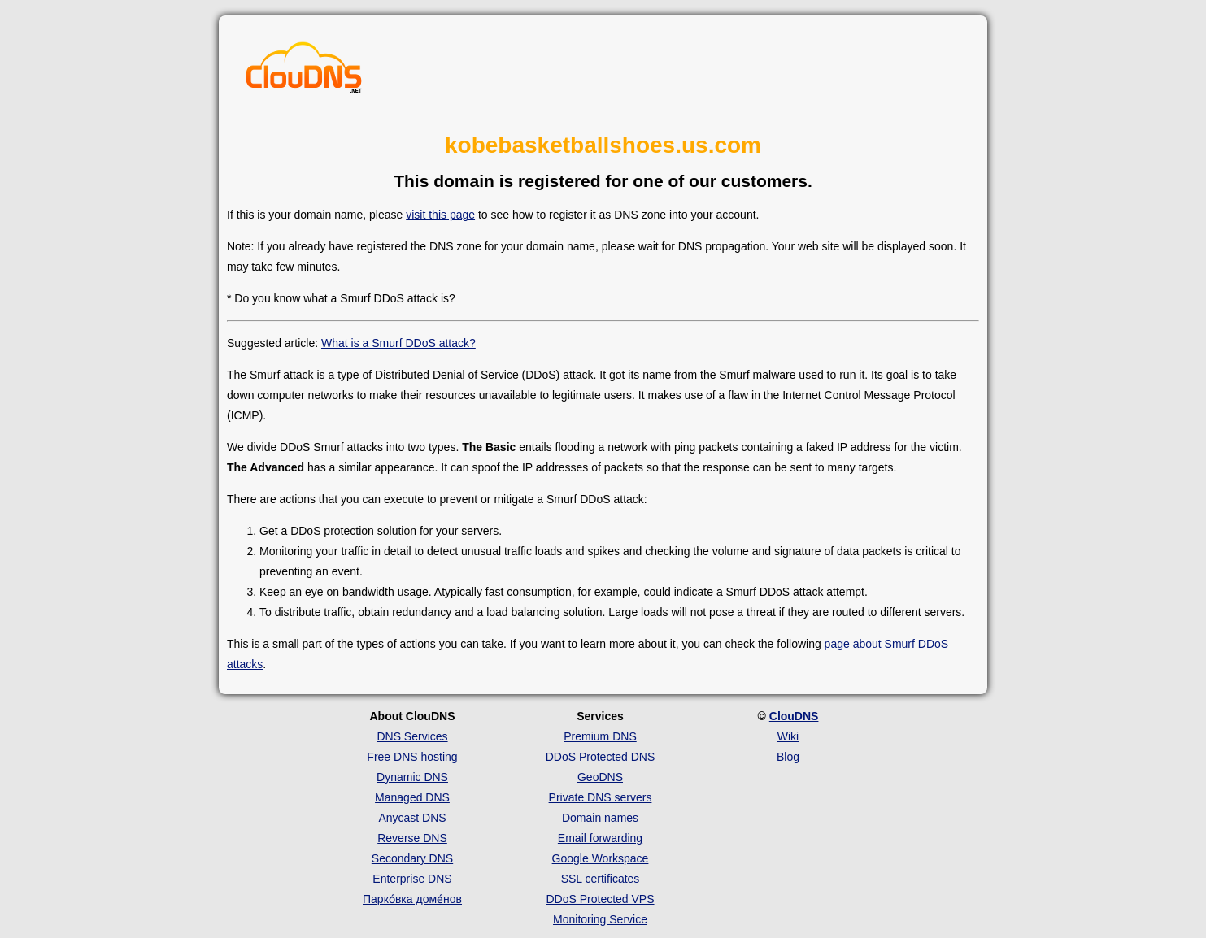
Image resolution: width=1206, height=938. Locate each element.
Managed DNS (412, 797)
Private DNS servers (600, 797)
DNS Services (412, 736)
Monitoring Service (600, 919)
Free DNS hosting (412, 756)
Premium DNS (600, 736)
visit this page (440, 214)
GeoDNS (600, 777)
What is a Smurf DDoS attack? (398, 343)
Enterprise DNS (411, 878)
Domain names (600, 817)
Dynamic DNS (412, 777)
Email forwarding (600, 838)
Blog (788, 756)
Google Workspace (600, 858)
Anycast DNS (412, 817)
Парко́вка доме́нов (412, 898)
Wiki (788, 736)
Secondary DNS (412, 858)
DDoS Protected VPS (600, 898)
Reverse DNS (412, 838)
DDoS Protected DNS (600, 756)
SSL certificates (600, 878)
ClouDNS (794, 716)
